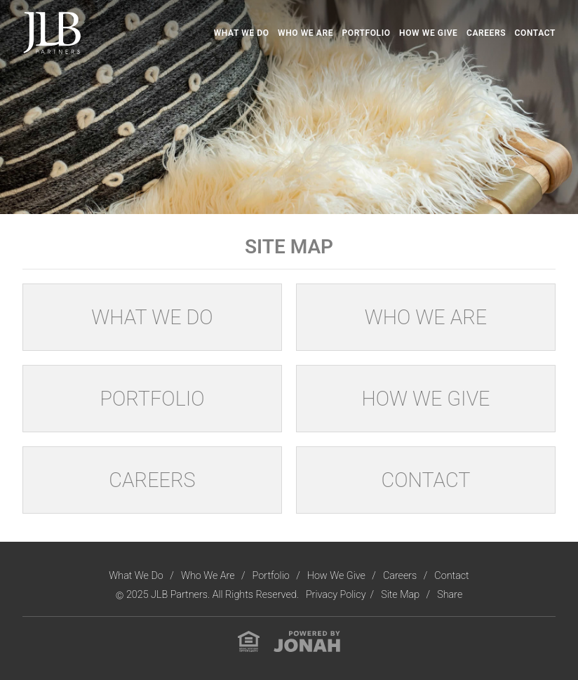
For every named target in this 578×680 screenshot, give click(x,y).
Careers (486, 33)
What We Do (241, 33)
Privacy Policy (336, 595)
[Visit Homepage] (51, 32)
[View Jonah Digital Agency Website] (307, 641)
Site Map (401, 595)
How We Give (428, 33)
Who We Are (305, 33)
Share (449, 595)
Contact (535, 33)
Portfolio (366, 33)
